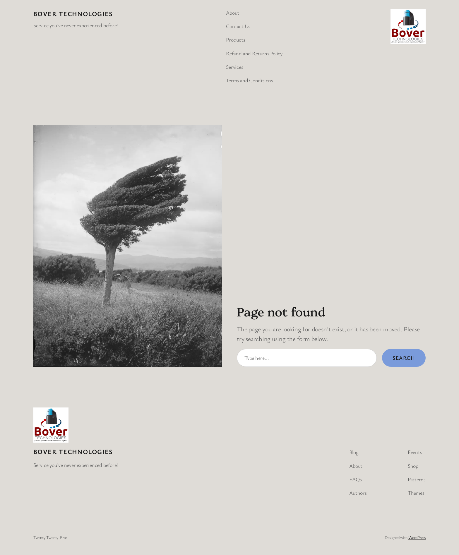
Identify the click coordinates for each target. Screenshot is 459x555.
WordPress (417, 537)
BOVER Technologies (73, 13)
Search (404, 357)
